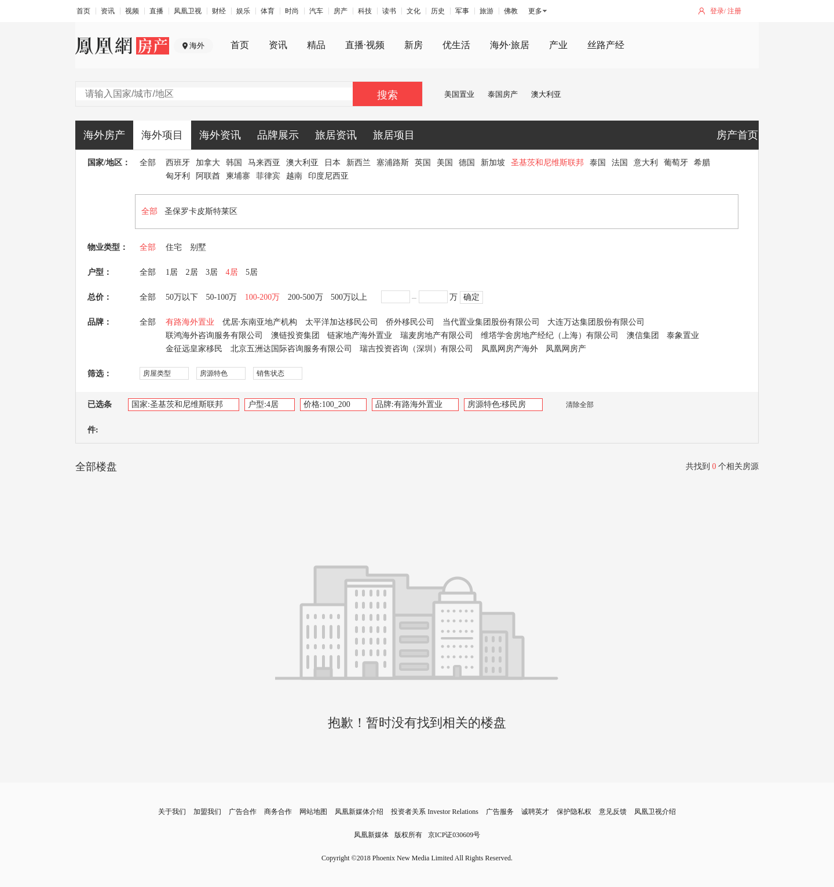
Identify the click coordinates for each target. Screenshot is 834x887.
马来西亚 (264, 162)
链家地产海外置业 (359, 335)
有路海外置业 (190, 322)
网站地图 (313, 812)
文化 (413, 11)
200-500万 (305, 297)
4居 (232, 272)
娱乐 (243, 11)
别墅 (198, 247)
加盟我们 (207, 812)
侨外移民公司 (410, 322)
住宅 (174, 247)
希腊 (702, 162)
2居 (192, 272)
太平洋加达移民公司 (341, 322)
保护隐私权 (574, 812)
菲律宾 (268, 176)
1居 (172, 272)
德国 (467, 162)
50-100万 (221, 297)
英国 (423, 162)
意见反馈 (613, 812)
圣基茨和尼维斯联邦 (547, 162)
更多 (535, 11)
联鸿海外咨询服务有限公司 (214, 335)
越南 (294, 176)
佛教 (511, 11)
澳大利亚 (546, 94)
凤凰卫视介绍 (655, 812)
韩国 (234, 162)
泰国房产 (503, 94)
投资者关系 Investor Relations (434, 812)
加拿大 (208, 162)
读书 (389, 11)
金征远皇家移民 (194, 348)
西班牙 (178, 162)
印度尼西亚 (328, 176)
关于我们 (172, 812)
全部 (148, 162)
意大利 (646, 162)
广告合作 (243, 812)
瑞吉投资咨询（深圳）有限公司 (416, 348)
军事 (462, 11)
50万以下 (182, 297)
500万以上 (349, 297)
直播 (156, 11)
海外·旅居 (509, 45)
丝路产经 (605, 45)
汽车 (316, 11)
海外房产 (104, 135)
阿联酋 (208, 176)
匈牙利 (178, 176)
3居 (212, 272)
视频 (132, 11)
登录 (717, 11)
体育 (268, 11)
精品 (316, 45)
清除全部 (574, 405)
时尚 (292, 11)
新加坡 (493, 162)
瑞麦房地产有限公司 (436, 335)
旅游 (486, 11)
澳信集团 (643, 335)
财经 (219, 11)
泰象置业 (683, 335)
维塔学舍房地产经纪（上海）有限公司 (550, 335)
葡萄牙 (676, 162)
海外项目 (162, 135)
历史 (438, 11)
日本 (332, 162)
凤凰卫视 (188, 11)
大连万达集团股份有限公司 (596, 322)
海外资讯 (220, 135)
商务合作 (278, 812)
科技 (365, 11)
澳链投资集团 (295, 335)
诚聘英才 (535, 812)
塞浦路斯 (392, 162)
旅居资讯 (336, 135)
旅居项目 (394, 135)
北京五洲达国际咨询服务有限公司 (291, 348)
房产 (341, 11)
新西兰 (358, 162)
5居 (252, 272)
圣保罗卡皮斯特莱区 (200, 211)
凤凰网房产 (566, 348)
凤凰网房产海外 (509, 348)
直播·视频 (365, 45)
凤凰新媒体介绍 (359, 812)
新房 (413, 45)
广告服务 (500, 812)
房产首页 (737, 135)
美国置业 (459, 94)
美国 (445, 162)
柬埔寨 (238, 176)
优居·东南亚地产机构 (260, 322)
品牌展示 (278, 135)
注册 (734, 11)
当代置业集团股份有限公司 (491, 322)
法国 (620, 162)
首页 (83, 11)
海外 (196, 45)
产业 (558, 45)
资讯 (108, 11)
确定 (471, 297)
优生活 (456, 45)
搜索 (387, 95)
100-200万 (262, 297)
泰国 (598, 162)
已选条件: (99, 417)
